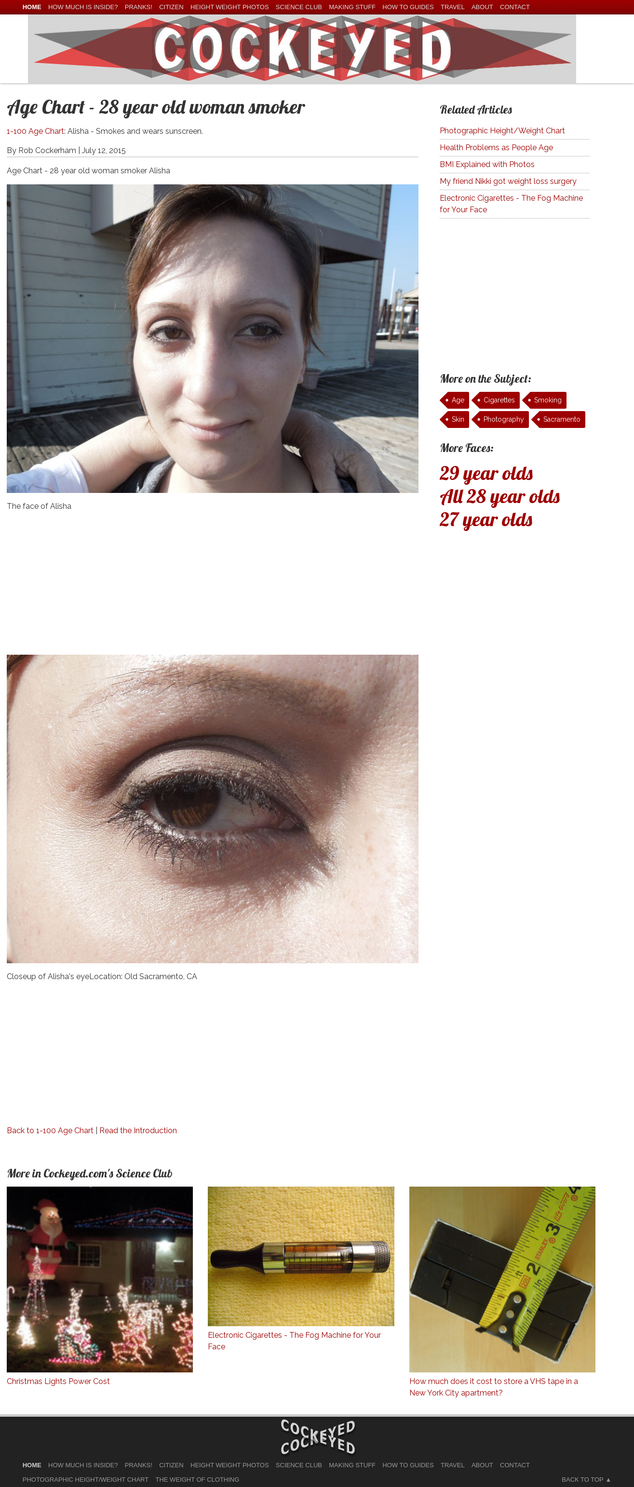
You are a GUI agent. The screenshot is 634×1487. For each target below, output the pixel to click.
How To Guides (407, 7)
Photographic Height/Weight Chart (502, 130)
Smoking (548, 400)
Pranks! (138, 7)
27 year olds (486, 519)
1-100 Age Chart (35, 131)
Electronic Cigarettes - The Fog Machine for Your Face (511, 204)
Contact (515, 7)
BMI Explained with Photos (487, 164)
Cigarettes (499, 400)
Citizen (171, 7)
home (32, 7)
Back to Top (582, 1479)
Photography (504, 419)
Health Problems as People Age (496, 147)
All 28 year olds (500, 496)
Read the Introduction (138, 1130)
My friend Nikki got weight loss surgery (508, 181)
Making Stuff (352, 7)
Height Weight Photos (229, 7)
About (482, 7)
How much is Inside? (83, 7)
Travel (453, 7)
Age (458, 400)
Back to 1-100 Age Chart (50, 1130)
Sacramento (561, 419)
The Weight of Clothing (198, 1479)
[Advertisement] (213, 587)
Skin (458, 419)
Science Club (299, 7)
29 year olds (486, 473)
